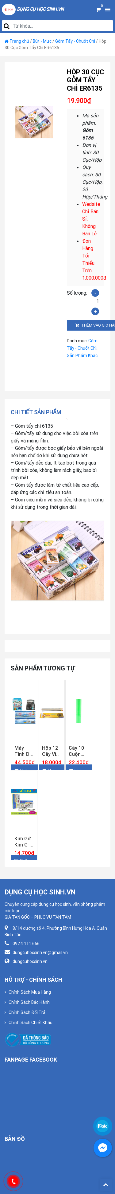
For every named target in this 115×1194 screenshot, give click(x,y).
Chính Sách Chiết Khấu (30, 1022)
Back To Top (106, 1185)
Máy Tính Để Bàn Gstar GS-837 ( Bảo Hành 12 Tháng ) (24, 751)
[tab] (38, 412)
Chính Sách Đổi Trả (27, 1012)
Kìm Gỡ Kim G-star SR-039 (23, 841)
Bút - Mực (42, 41)
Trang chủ (19, 41)
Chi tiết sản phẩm (36, 412)
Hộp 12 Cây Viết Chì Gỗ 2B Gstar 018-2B (51, 751)
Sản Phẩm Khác (82, 355)
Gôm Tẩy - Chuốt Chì (75, 41)
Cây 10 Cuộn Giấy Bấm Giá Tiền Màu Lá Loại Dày (78, 751)
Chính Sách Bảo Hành (29, 1002)
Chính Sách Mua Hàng (30, 992)
